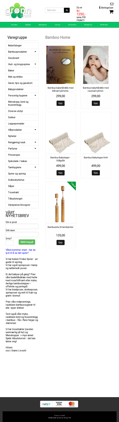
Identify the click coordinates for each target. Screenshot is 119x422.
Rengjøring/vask (22, 142)
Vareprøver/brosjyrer (19, 204)
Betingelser (43, 25)
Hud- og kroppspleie (22, 64)
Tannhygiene (22, 167)
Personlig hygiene (22, 95)
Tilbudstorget (15, 198)
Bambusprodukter (22, 51)
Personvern (72, 25)
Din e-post (11, 222)
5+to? (9, 238)
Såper (11, 186)
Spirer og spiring (17, 173)
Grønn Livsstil (59, 416)
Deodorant (13, 58)
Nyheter (28, 25)
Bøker (11, 70)
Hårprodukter (22, 129)
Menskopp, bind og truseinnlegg (18, 103)
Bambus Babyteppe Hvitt (96, 157)
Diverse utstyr (15, 111)
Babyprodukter (16, 89)
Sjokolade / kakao (17, 161)
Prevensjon (14, 154)
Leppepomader (16, 123)
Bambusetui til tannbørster (60, 227)
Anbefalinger (15, 45)
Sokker (12, 117)
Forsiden (14, 25)
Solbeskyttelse (16, 179)
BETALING (104, 25)
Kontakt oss (88, 25)
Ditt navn (10, 230)
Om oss (57, 25)
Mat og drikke (15, 76)
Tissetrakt (13, 192)
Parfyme (22, 148)
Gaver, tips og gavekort (20, 83)
